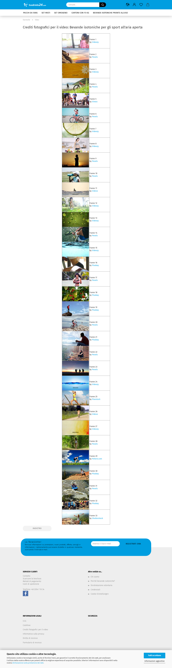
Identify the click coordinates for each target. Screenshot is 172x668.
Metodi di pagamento (32, 581)
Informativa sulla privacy (33, 634)
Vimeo (94, 102)
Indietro (37, 528)
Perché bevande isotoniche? (103, 581)
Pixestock (96, 399)
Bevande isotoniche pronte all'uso (110, 13)
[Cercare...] (102, 4)
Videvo (95, 191)
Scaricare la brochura (32, 579)
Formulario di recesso (32, 642)
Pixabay (95, 265)
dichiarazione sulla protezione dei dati (28, 663)
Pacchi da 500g (30, 13)
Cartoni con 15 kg (80, 13)
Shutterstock (97, 518)
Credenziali (95, 590)
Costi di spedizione (31, 584)
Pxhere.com (97, 459)
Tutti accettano (154, 655)
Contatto (26, 576)
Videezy (95, 42)
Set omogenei (60, 13)
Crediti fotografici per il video (35, 629)
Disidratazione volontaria (101, 585)
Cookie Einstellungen (100, 594)
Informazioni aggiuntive (154, 661)
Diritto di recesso (30, 638)
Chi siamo (95, 577)
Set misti (46, 13)
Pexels (95, 57)
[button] (127, 4)
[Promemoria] (141, 4)
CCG (24, 621)
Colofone (27, 625)
